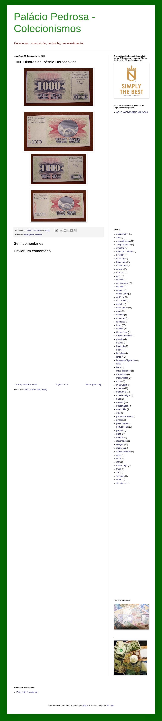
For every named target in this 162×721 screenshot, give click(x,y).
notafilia (38, 234)
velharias (120, 476)
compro (119, 290)
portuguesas (122, 427)
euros (119, 311)
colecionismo (122, 283)
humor (119, 350)
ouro (118, 413)
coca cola (120, 279)
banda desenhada (124, 251)
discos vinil (121, 300)
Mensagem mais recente (26, 384)
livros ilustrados (123, 371)
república (120, 448)
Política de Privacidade (26, 692)
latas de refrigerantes (126, 360)
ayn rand (120, 248)
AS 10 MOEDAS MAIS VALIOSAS (132, 112)
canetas (120, 269)
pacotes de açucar (124, 416)
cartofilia (120, 272)
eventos (120, 315)
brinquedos (121, 262)
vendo (119, 479)
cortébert (120, 297)
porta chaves (122, 423)
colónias (120, 287)
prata (118, 434)
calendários (121, 265)
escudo (119, 304)
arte (118, 237)
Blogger (110, 705)
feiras (118, 325)
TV (117, 472)
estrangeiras (29, 234)
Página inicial (62, 384)
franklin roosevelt (124, 336)
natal (118, 399)
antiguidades (122, 234)
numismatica (122, 406)
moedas (120, 388)
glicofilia (120, 339)
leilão (118, 364)
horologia (120, 346)
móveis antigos (123, 395)
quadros (120, 437)
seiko (118, 455)
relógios (120, 444)
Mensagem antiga (94, 384)
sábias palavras (123, 451)
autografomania (123, 244)
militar (119, 381)
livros (118, 367)
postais (119, 430)
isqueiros (120, 353)
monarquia (121, 392)
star (118, 462)
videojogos (121, 483)
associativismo (123, 241)
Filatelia (119, 328)
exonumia (120, 318)
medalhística (122, 378)
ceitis (118, 276)
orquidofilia (121, 409)
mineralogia (121, 385)
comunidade (122, 294)
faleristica (120, 322)
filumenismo (121, 332)
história (119, 343)
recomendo (121, 441)
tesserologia (122, 465)
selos (118, 458)
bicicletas (120, 258)
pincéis (119, 420)
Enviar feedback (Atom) (36, 389)
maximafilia (121, 374)
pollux (85, 705)
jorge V (119, 357)
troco (118, 469)
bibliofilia (120, 255)
